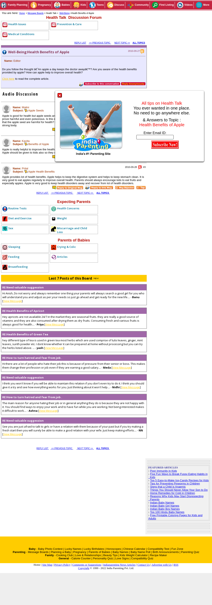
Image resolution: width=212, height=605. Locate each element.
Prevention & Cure (69, 24)
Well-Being (64, 13)
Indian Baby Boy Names (165, 508)
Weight (62, 218)
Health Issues (17, 24)
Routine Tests (17, 208)
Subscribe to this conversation (102, 83)
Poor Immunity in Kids (163, 470)
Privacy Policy (62, 564)
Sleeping (14, 247)
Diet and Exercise (20, 218)
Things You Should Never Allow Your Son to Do (179, 489)
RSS (175, 564)
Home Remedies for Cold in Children (172, 493)
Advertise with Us (162, 564)
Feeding (14, 257)
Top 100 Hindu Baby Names (167, 512)
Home (22, 13)
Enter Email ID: (155, 133)
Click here (8, 78)
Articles (62, 257)
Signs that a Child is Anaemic (168, 486)
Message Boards (35, 13)
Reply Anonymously (133, 83)
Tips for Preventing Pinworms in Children (175, 483)
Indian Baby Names (162, 502)
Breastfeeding (18, 267)
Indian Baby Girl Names (164, 505)
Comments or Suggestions (86, 564)
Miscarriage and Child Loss (72, 230)
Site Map (47, 564)
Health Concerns (68, 208)
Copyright (83, 568)
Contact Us (143, 564)
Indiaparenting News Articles (119, 564)
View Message (12, 301)
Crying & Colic (66, 247)
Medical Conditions (21, 34)
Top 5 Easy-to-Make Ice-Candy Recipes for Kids (179, 480)
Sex (10, 228)
